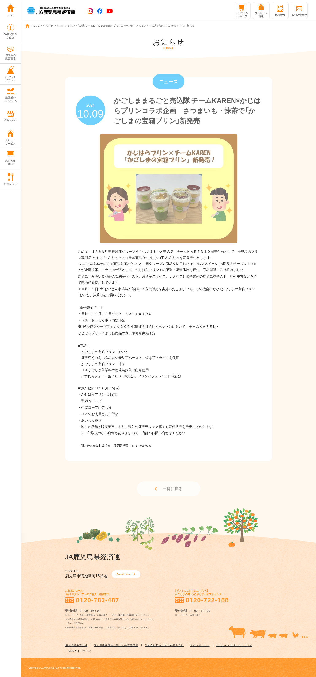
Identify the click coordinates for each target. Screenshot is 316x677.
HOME (35, 25)
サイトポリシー (199, 645)
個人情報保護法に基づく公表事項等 (116, 645)
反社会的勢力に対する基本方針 (164, 645)
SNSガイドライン (79, 651)
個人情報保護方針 (76, 645)
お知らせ (48, 25)
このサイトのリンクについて (234, 645)
